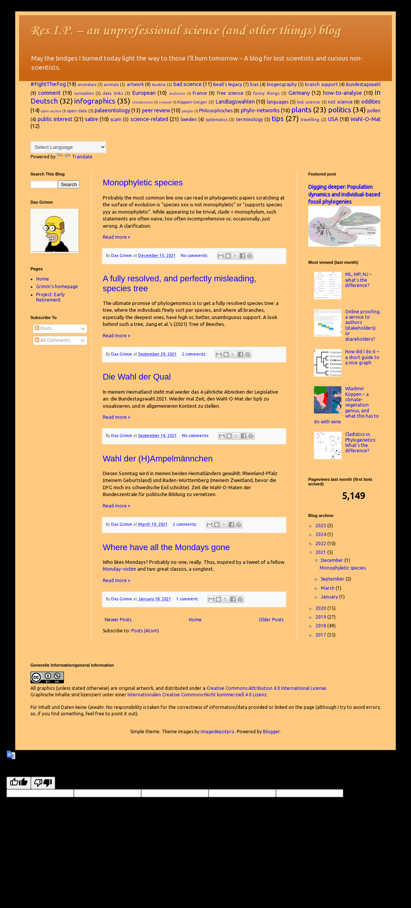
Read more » (116, 237)
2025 (321, 525)
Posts (43, 328)
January (330, 596)
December (332, 560)
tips (278, 118)
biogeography (282, 84)
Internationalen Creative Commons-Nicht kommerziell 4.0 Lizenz (197, 694)
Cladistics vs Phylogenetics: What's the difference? (360, 442)
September (333, 578)
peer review (156, 110)
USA (333, 119)
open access (51, 111)
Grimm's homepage (57, 286)
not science (340, 101)
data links (113, 93)
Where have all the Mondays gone (166, 547)
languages (277, 101)
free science (230, 93)
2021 (321, 552)
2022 (321, 543)
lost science (308, 102)
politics (339, 109)
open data (77, 111)
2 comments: (194, 354)
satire (91, 119)
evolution (177, 93)
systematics (217, 119)
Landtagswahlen (235, 102)
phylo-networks (260, 110)
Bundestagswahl (363, 84)
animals (111, 84)
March (328, 588)
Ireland (165, 102)
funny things (266, 93)
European (144, 93)
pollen (374, 110)
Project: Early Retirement (50, 297)
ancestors (87, 84)
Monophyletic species (143, 182)
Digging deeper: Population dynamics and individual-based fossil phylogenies (344, 194)
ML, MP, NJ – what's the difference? (358, 280)
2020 (321, 608)
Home (195, 619)
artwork (135, 84)
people (187, 111)
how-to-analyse (342, 93)
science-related (149, 119)
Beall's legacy (227, 84)
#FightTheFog (48, 84)
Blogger (271, 731)
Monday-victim (119, 568)
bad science (188, 84)
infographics (94, 101)
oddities (371, 102)
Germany (299, 93)
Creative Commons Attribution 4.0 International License (266, 688)
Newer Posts (118, 619)
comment (49, 93)
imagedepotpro (217, 731)
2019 (321, 616)
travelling (310, 119)
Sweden (188, 119)
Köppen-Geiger (192, 102)
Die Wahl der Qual (137, 376)
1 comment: (188, 599)
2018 (321, 625)
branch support (321, 84)
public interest (55, 119)
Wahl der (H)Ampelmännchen (158, 458)
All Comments (52, 340)
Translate (74, 156)
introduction (142, 102)
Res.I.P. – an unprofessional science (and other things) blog (185, 31)
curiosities (84, 93)
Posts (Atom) (145, 630)
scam (115, 119)
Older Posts (271, 619)
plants (301, 109)
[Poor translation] (43, 783)
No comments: (195, 255)
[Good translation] (18, 783)
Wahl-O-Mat (365, 119)
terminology (249, 119)
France (200, 93)
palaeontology (112, 110)
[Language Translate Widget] (68, 147)
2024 (321, 534)
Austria (159, 84)
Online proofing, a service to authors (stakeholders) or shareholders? (363, 325)
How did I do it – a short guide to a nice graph (362, 357)
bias (254, 84)
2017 (321, 634)
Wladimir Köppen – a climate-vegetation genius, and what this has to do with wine (346, 405)
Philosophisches (216, 110)
